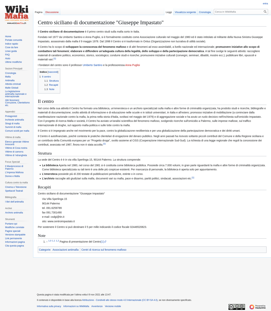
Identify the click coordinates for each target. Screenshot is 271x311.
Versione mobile (113, 306)
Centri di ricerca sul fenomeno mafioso (103, 249)
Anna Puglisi (132, 65)
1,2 (57, 241)
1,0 (49, 241)
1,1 (53, 241)
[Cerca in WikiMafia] (241, 11)
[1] (102, 241)
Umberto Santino (92, 65)
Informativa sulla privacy (49, 306)
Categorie (44, 249)
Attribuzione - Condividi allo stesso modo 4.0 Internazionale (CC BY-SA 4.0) (120, 300)
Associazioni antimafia (66, 249)
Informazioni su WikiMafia (76, 306)
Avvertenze (97, 306)
